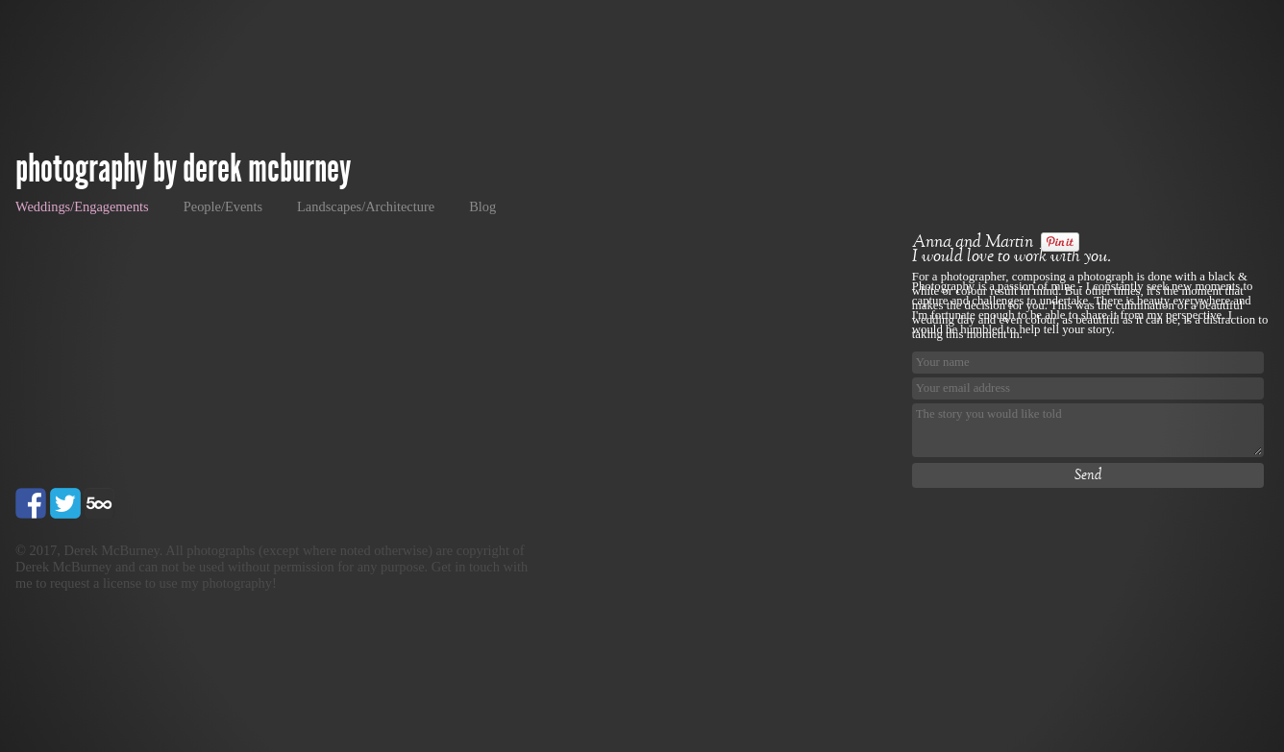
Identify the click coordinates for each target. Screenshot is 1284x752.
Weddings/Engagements (82, 206)
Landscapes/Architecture (365, 206)
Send (1087, 475)
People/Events (223, 206)
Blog (482, 206)
